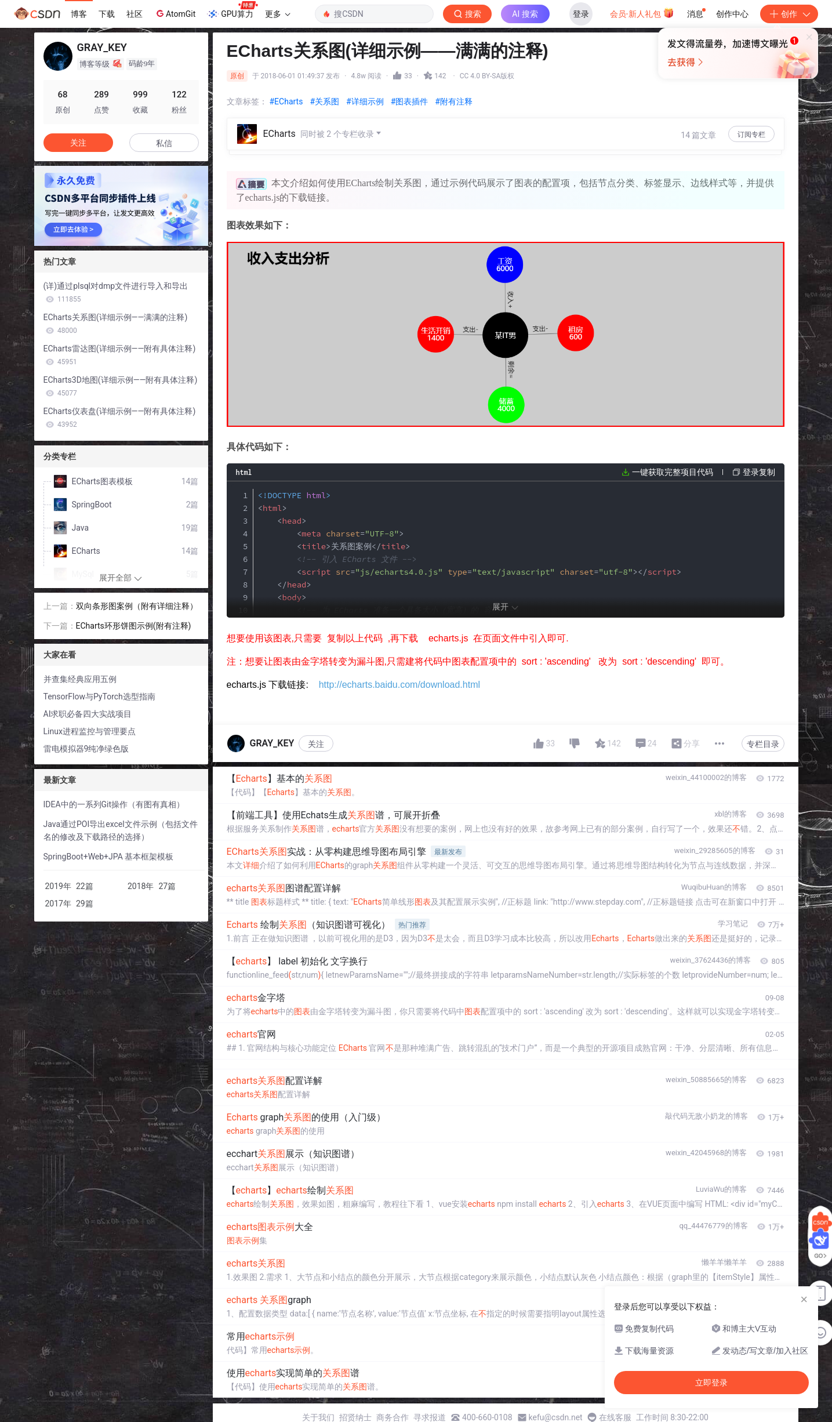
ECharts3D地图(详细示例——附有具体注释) (120, 386)
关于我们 (318, 1417)
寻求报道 (429, 1417)
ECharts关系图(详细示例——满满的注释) (115, 324)
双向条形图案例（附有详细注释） (137, 606)
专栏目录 (763, 744)
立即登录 (495, 110)
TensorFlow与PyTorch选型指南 (99, 696)
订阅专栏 (751, 134)
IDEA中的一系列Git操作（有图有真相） (114, 804)
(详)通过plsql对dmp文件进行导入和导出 (115, 292)
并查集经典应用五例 (80, 679)
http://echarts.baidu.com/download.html (399, 685)
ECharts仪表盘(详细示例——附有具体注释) (119, 418)
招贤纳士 (355, 1417)
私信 (164, 143)
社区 (134, 14)
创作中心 (732, 14)
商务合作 (392, 1417)
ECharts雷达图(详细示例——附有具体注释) (119, 355)
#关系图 (324, 101)
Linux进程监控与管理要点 (89, 731)
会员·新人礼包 (642, 13)
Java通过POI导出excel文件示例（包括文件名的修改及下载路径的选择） (120, 830)
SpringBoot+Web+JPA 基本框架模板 (108, 856)
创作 (789, 14)
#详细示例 (365, 101)
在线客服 (615, 1417)
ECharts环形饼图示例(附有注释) (133, 625)
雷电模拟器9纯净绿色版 (86, 748)
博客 (79, 14)
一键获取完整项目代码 (672, 472)
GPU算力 (232, 10)
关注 (316, 744)
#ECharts (286, 101)
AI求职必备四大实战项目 (87, 714)
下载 (107, 14)
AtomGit (174, 13)
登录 (581, 14)
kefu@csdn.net (556, 1417)
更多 (277, 14)
